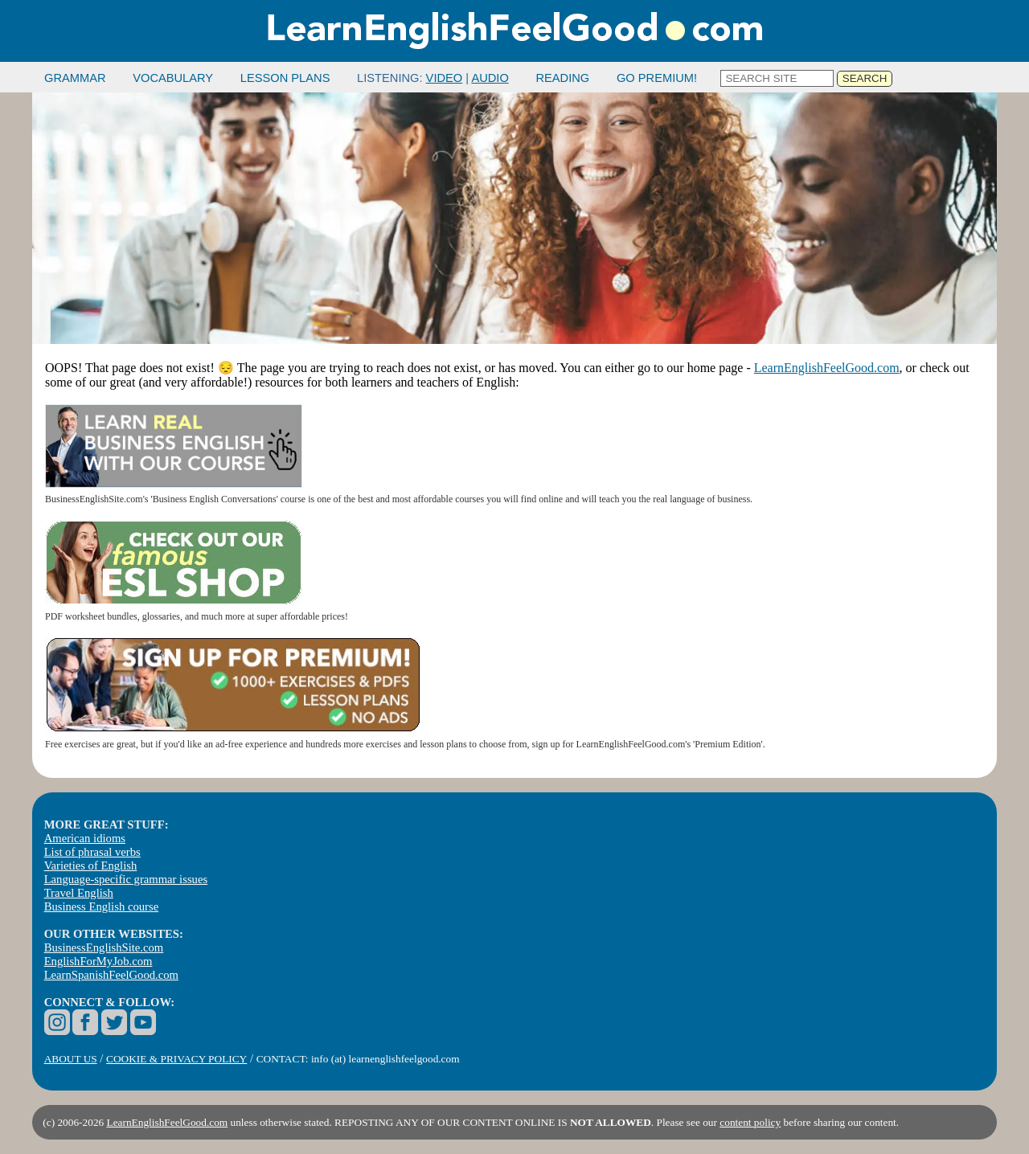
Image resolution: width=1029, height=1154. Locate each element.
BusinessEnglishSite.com (104, 947)
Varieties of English (90, 865)
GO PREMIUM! (657, 78)
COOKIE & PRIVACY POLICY (176, 1059)
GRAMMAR (75, 78)
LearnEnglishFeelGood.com (827, 367)
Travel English (78, 892)
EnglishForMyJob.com (98, 961)
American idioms (84, 838)
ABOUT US (70, 1059)
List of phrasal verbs (92, 851)
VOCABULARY (173, 78)
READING (562, 78)
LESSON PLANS (285, 78)
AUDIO (489, 78)
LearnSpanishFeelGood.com (111, 974)
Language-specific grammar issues (125, 879)
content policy (750, 1122)
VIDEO (444, 78)
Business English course (101, 906)
